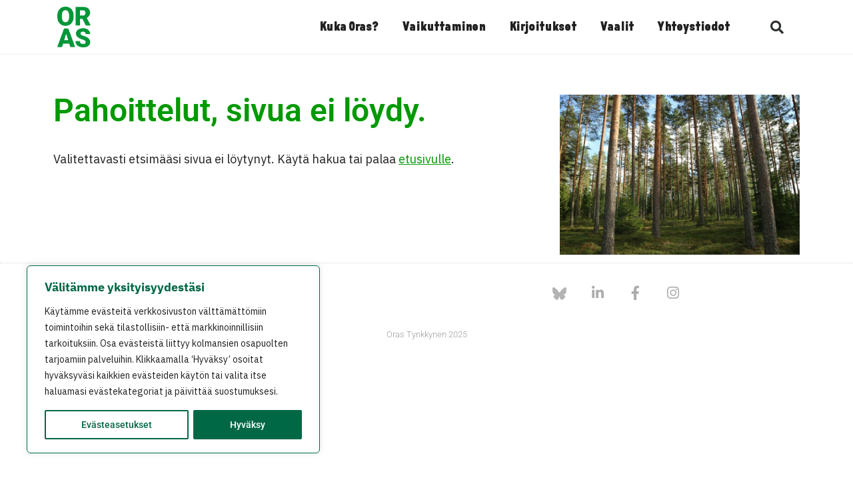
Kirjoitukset (542, 27)
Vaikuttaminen (444, 27)
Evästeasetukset (116, 424)
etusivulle (425, 159)
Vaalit (617, 27)
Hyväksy (247, 424)
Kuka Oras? (349, 27)
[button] (777, 27)
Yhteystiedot (694, 27)
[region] (173, 359)
